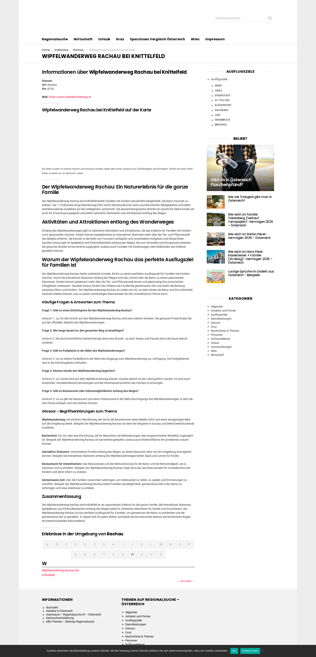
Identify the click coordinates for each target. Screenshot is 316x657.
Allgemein (217, 282)
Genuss (215, 298)
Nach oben (186, 557)
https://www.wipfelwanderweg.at (70, 73)
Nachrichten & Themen (225, 306)
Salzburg (221, 86)
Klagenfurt (223, 81)
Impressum (215, 15)
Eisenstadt (223, 71)
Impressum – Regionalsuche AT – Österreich (73, 590)
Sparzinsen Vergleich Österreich (157, 15)
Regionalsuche (55, 15)
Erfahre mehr (250, 650)
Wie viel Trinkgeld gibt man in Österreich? (250, 175)
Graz (120, 15)
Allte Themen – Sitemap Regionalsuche (70, 597)
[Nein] (261, 649)
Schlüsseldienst (220, 314)
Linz (217, 91)
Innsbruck (222, 96)
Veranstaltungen (221, 322)
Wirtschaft (83, 15)
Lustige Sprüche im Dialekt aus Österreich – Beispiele (251, 249)
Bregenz (221, 101)
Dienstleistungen (221, 294)
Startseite (52, 583)
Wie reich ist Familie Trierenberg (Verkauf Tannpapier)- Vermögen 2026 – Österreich (250, 195)
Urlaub (104, 15)
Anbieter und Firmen (223, 286)
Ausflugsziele (219, 55)
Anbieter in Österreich (59, 587)
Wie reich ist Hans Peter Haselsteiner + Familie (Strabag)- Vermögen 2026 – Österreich (250, 233)
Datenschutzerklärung (60, 594)
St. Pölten (222, 76)
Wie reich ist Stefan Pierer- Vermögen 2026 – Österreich (249, 212)
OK (234, 650)
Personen (217, 310)
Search (270, 7)
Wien (195, 15)
